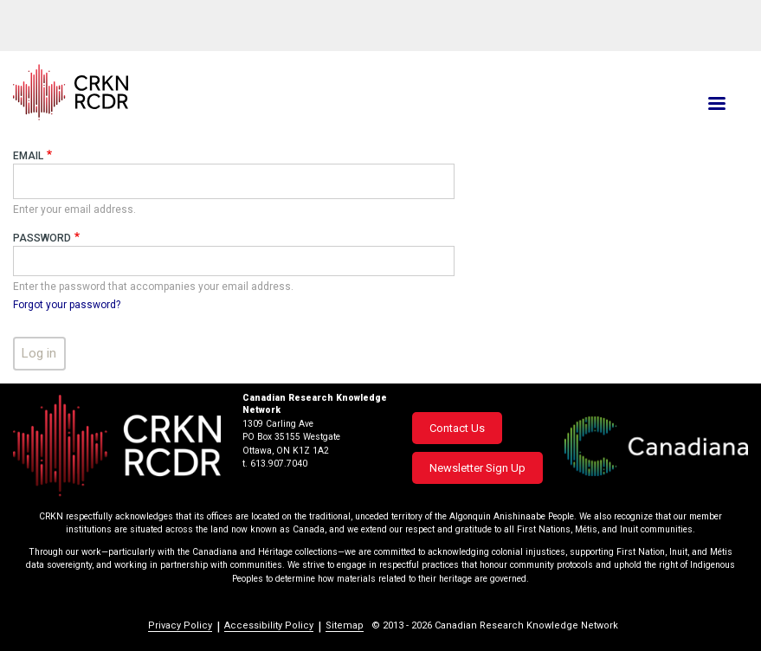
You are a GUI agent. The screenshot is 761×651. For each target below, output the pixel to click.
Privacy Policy (180, 625)
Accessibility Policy (268, 625)
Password (42, 238)
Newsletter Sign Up (477, 467)
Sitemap (345, 625)
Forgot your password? (66, 305)
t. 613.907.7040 (274, 463)
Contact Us (457, 428)
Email (28, 156)
